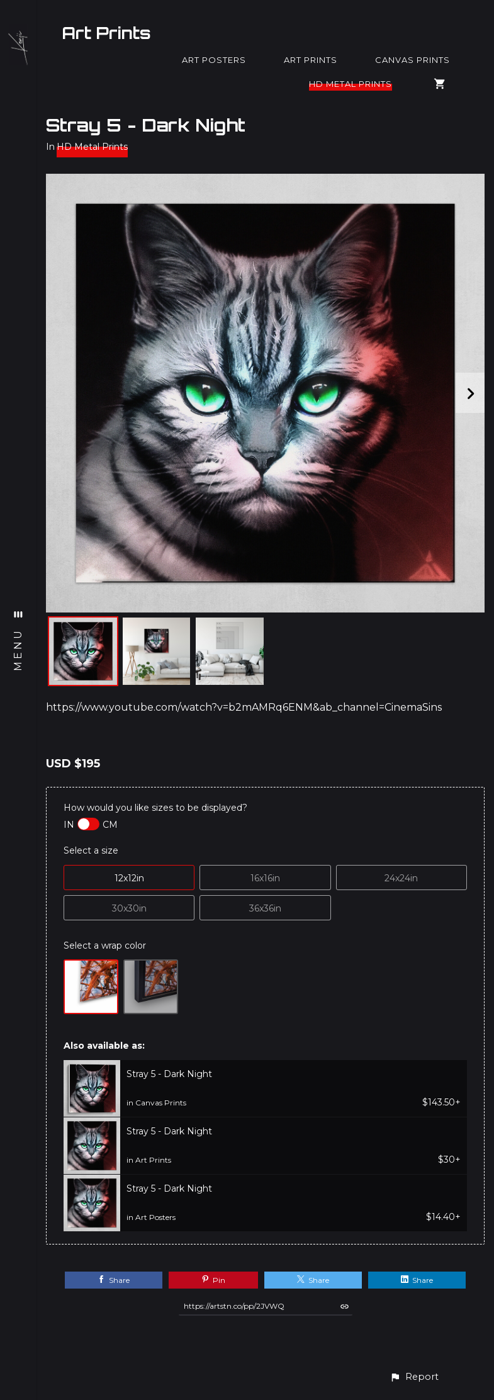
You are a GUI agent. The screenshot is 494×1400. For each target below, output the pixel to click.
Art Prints (106, 33)
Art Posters (214, 60)
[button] (414, 1377)
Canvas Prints (412, 60)
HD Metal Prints (350, 84)
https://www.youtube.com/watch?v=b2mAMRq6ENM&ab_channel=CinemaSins (244, 707)
